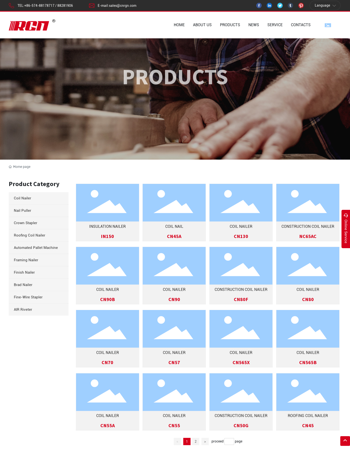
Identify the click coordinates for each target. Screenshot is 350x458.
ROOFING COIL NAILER (308, 415)
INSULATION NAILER (107, 226)
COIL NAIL (174, 226)
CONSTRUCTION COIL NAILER (307, 226)
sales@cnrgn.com (122, 6)
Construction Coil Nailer (241, 289)
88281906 (65, 6)
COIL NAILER (241, 226)
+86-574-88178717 (39, 6)
